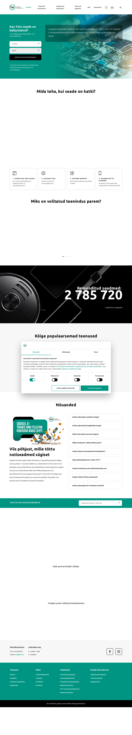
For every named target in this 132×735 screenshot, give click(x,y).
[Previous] (62, 620)
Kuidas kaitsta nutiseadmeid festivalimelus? (88, 479)
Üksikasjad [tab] (66, 352)
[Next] (70, 620)
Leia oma (66, 408)
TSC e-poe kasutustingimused (69, 717)
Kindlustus (13, 706)
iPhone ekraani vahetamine (37, 395)
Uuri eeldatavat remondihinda (25, 57)
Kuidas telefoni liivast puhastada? (85, 505)
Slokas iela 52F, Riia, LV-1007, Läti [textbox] (91, 531)
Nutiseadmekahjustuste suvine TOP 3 (86, 488)
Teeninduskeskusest (42, 702)
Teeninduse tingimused (67, 702)
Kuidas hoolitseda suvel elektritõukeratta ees (89, 496)
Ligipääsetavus (95, 709)
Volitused (39, 706)
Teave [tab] (96, 352)
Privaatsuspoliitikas (94, 366)
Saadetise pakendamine (98, 702)
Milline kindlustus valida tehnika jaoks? (87, 470)
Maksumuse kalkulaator (60, 7)
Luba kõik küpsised (94, 388)
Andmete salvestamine (17, 709)
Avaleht (28, 7)
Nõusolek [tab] (36, 352)
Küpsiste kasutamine (66, 713)
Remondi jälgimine (78, 7)
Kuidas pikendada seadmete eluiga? (85, 445)
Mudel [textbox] (14, 50)
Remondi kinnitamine (42, 7)
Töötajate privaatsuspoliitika (69, 709)
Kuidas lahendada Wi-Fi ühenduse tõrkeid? (88, 513)
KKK (89, 7)
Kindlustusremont (87, 395)
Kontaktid (39, 713)
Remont (12, 702)
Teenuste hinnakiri (96, 706)
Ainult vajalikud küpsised (66, 388)
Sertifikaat (39, 709)
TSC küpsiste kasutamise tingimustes (70, 366)
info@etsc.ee (19, 682)
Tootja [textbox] (14, 44)
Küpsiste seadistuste (70, 369)
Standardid (97, 7)
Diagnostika (14, 713)
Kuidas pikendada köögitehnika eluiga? (86, 453)
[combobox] (25, 44)
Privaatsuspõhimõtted (67, 706)
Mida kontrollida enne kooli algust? (85, 462)
